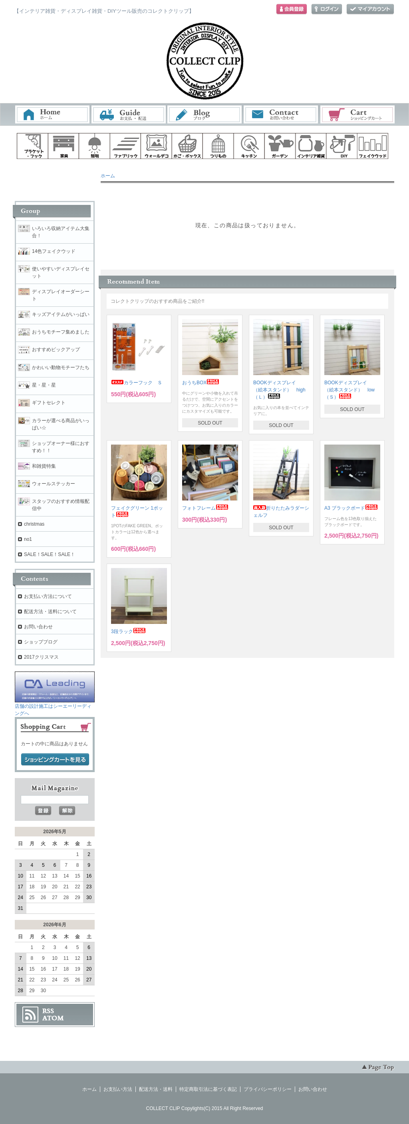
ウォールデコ (156, 146)
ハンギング (218, 146)
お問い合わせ (281, 114)
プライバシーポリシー (268, 1089)
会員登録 (291, 9)
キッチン (249, 146)
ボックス (187, 146)
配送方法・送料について (50, 611)
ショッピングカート (357, 114)
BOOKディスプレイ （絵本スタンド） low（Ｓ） (349, 390)
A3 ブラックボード (351, 508)
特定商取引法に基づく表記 (208, 1089)
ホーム (52, 114)
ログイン (326, 9)
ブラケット (32, 146)
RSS (48, 1011)
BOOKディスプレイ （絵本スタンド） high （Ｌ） (281, 390)
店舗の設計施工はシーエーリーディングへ (55, 707)
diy (341, 146)
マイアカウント (370, 9)
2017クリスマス (41, 657)
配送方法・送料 (156, 1089)
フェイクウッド (373, 146)
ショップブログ (41, 642)
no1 (28, 539)
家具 (63, 146)
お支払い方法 (117, 1089)
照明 (94, 146)
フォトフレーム (205, 508)
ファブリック (125, 146)
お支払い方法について (48, 596)
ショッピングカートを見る (55, 759)
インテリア (311, 146)
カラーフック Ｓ (136, 382)
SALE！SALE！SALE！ (49, 554)
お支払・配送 (128, 114)
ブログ (204, 114)
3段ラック (128, 631)
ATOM (53, 1018)
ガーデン (280, 146)
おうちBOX (200, 382)
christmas (34, 524)
